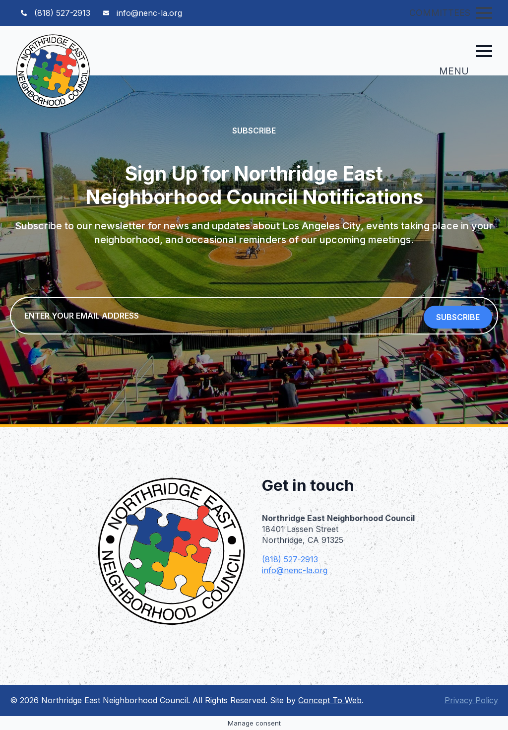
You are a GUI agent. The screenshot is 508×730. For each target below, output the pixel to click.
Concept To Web (330, 700)
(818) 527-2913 (290, 559)
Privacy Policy (471, 700)
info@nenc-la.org (294, 570)
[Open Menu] (484, 13)
